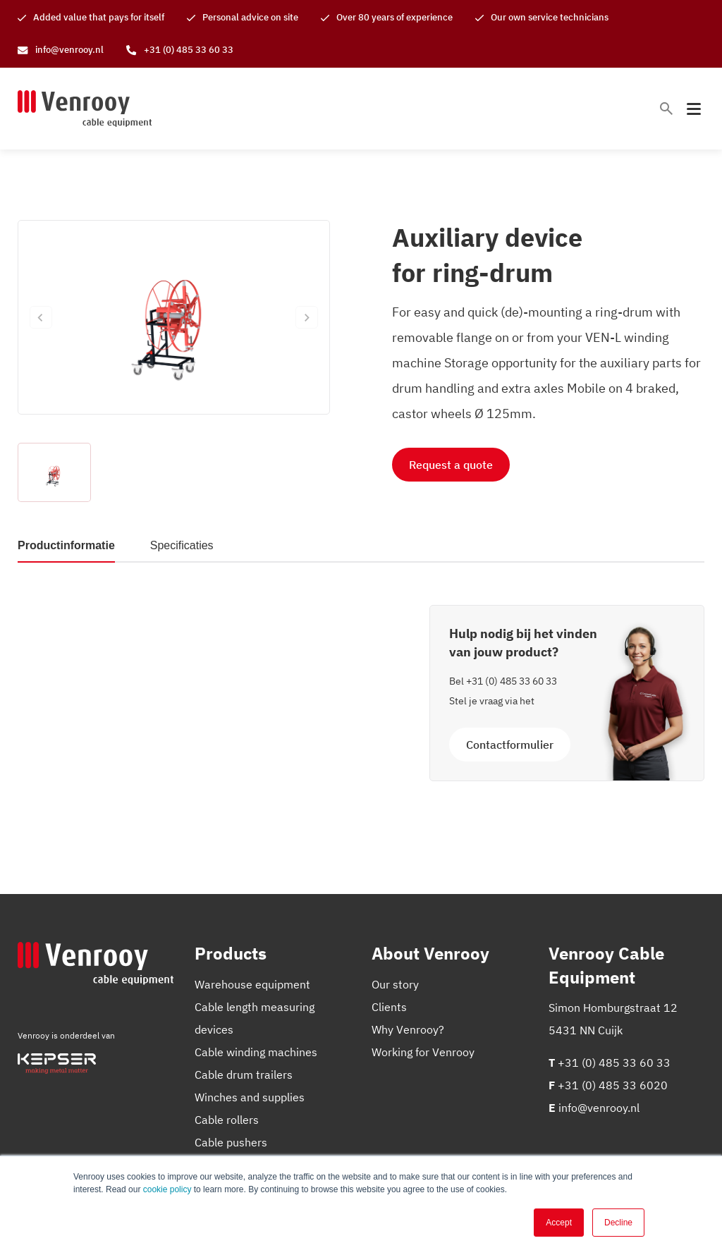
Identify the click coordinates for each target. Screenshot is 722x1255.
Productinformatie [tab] (66, 545)
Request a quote (451, 465)
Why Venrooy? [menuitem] (408, 1029)
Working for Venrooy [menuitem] (423, 1052)
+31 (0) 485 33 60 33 (511, 681)
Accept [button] (559, 1223)
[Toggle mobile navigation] (693, 108)
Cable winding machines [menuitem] (256, 1052)
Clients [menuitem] (389, 1007)
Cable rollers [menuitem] (227, 1120)
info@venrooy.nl (599, 1108)
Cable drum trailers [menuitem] (244, 1074)
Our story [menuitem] (395, 984)
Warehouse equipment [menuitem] (252, 984)
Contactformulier (509, 744)
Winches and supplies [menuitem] (250, 1097)
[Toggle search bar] (666, 108)
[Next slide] (306, 317)
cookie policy (167, 1189)
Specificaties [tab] (182, 545)
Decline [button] (618, 1223)
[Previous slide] (41, 317)
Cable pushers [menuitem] (231, 1142)
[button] (54, 472)
